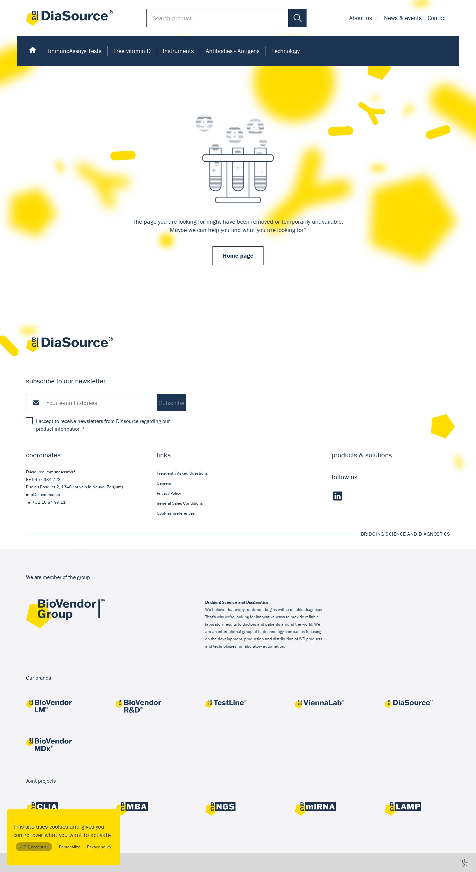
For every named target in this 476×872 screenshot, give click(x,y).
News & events (403, 18)
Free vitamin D (132, 51)
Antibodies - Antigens (233, 51)
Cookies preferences (176, 513)
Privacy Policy (169, 493)
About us (360, 18)
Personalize (69, 847)
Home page (238, 255)
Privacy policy (99, 847)
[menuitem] (363, 18)
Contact (437, 18)
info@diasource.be (43, 494)
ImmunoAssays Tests (74, 51)
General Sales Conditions (180, 503)
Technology (286, 51)
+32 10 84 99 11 (49, 502)
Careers (164, 483)
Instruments (178, 51)
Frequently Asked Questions (182, 473)
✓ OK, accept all (34, 847)
